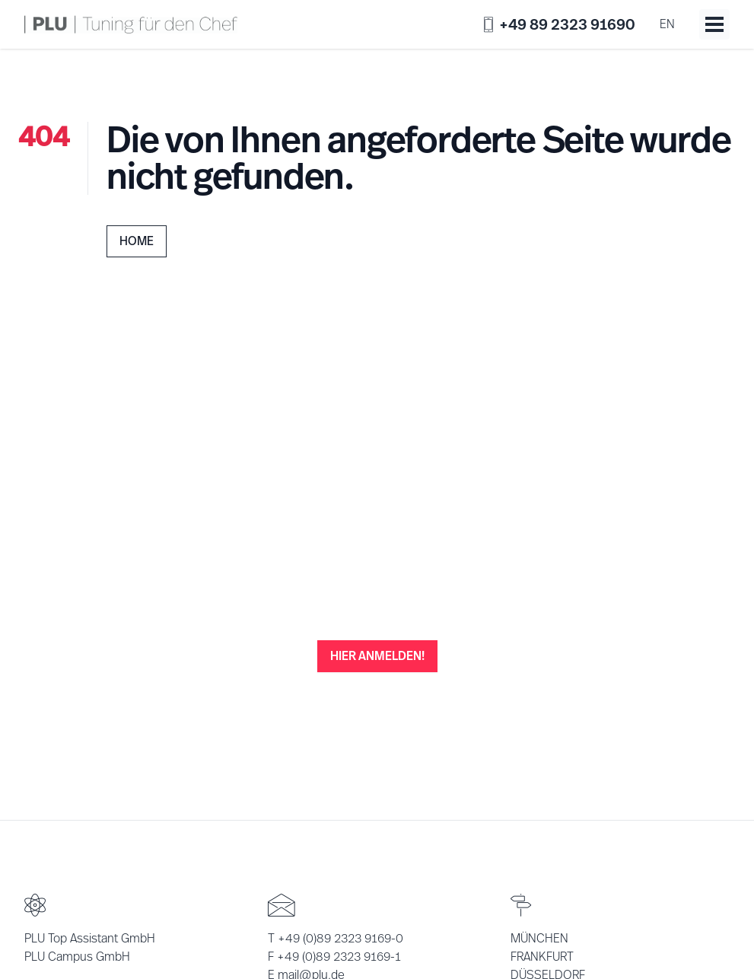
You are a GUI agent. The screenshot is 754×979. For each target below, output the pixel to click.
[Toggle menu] (714, 24)
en (667, 24)
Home (136, 241)
